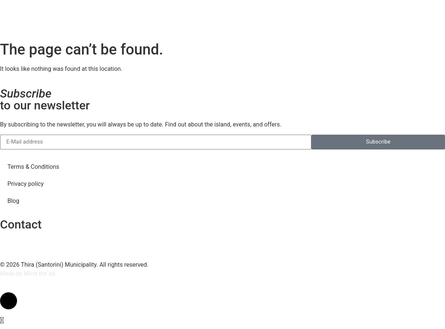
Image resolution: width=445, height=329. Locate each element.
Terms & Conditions (33, 166)
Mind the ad (39, 273)
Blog (13, 200)
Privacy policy (25, 183)
